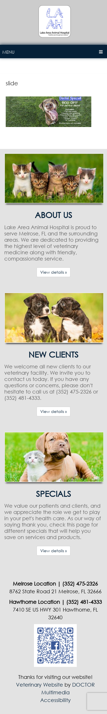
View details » (53, 272)
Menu (8, 52)
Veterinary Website (39, 684)
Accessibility (55, 700)
